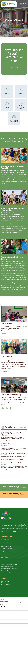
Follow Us (5, 333)
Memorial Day (5, 443)
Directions (4, 551)
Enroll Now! (14, 67)
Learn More (5, 408)
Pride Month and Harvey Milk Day (11, 463)
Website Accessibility (7, 566)
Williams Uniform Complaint (9, 568)
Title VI (3, 560)
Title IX (3, 562)
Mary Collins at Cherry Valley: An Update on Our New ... (11, 433)
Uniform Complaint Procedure (9, 573)
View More (23, 428)
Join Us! (4, 371)
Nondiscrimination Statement (9, 564)
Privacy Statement (6, 571)
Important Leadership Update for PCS (13, 453)
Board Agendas (5, 584)
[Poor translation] (3, 606)
